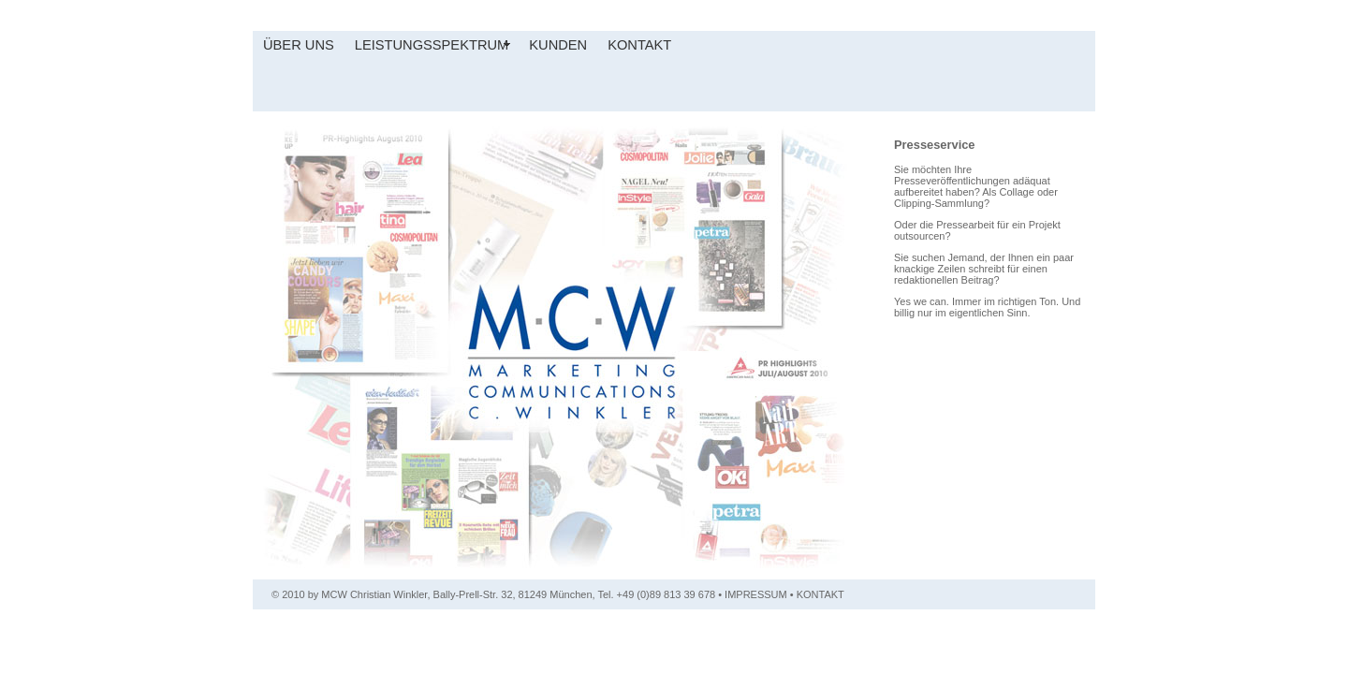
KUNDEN (558, 44)
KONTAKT (639, 44)
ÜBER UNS (298, 44)
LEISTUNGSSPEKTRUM (432, 44)
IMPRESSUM (756, 594)
